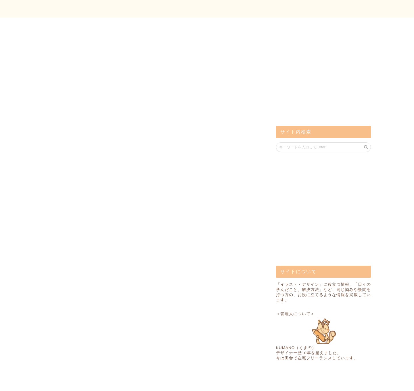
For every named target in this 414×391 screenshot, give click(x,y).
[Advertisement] (319, 75)
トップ (313, 9)
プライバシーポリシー (65, 384)
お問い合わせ (351, 9)
